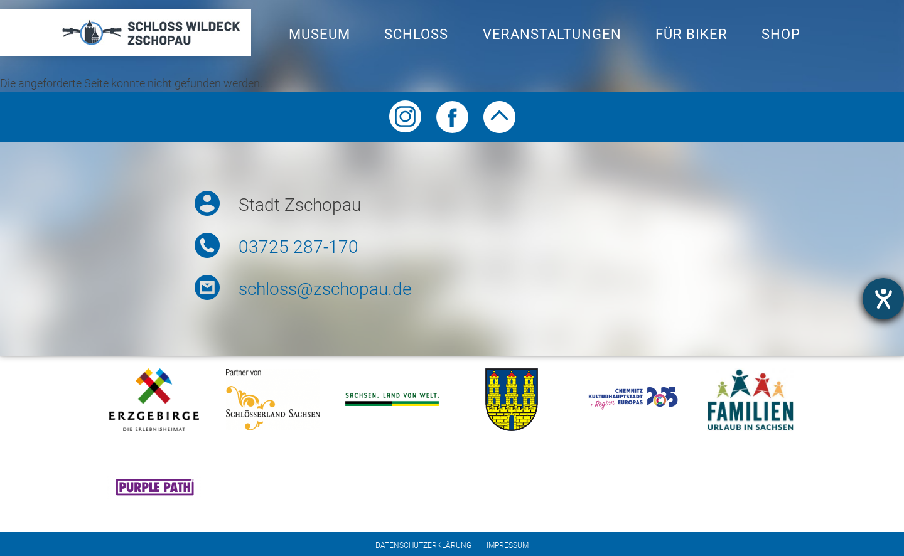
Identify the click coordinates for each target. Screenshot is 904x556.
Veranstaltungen (552, 34)
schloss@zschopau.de (325, 289)
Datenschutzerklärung (423, 545)
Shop (780, 34)
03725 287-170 (298, 247)
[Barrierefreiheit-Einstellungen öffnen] (883, 298)
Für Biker (691, 34)
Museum (319, 34)
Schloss (416, 34)
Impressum (508, 545)
